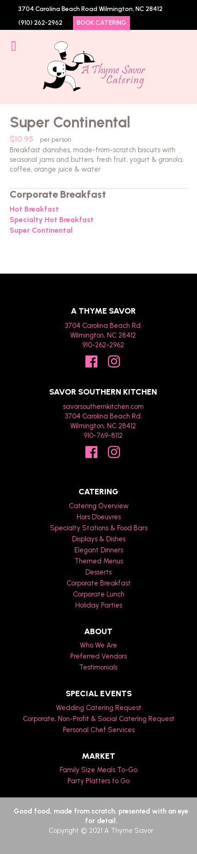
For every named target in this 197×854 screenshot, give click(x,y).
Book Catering (101, 23)
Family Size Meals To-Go (98, 770)
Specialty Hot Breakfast (52, 220)
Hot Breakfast (34, 209)
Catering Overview (99, 506)
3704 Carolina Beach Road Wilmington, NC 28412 (90, 9)
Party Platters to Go (98, 781)
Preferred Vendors (98, 656)
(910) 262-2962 (40, 23)
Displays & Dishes (98, 539)
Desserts (98, 572)
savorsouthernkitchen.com (103, 406)
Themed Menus (98, 561)
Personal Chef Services (99, 730)
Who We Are (98, 645)
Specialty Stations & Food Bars (98, 528)
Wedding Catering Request (98, 708)
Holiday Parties (98, 605)
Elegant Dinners (98, 550)
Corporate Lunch (98, 594)
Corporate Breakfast (99, 583)
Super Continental (41, 230)
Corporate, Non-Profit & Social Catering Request (98, 719)
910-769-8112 (103, 435)
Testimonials (98, 667)
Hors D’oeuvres (99, 517)
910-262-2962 (103, 345)
